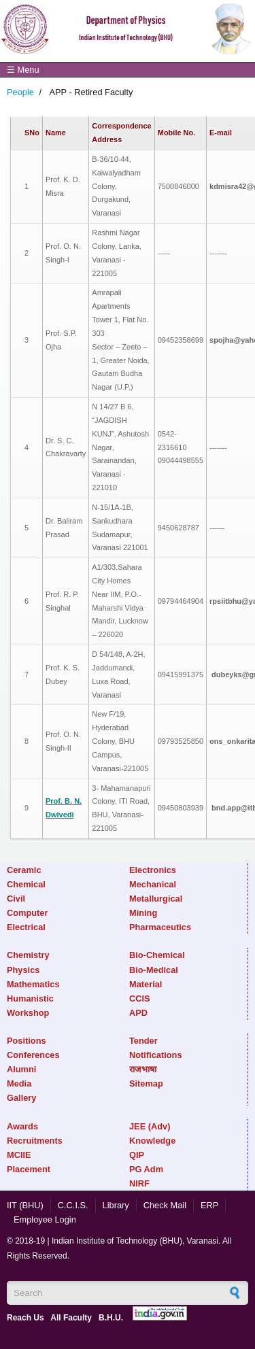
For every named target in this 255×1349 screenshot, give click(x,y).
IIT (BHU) (25, 1205)
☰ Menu (23, 70)
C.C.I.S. (73, 1205)
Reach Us (25, 1317)
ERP (209, 1205)
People (20, 92)
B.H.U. (111, 1317)
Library (116, 1205)
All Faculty (71, 1317)
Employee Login (45, 1219)
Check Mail (164, 1205)
